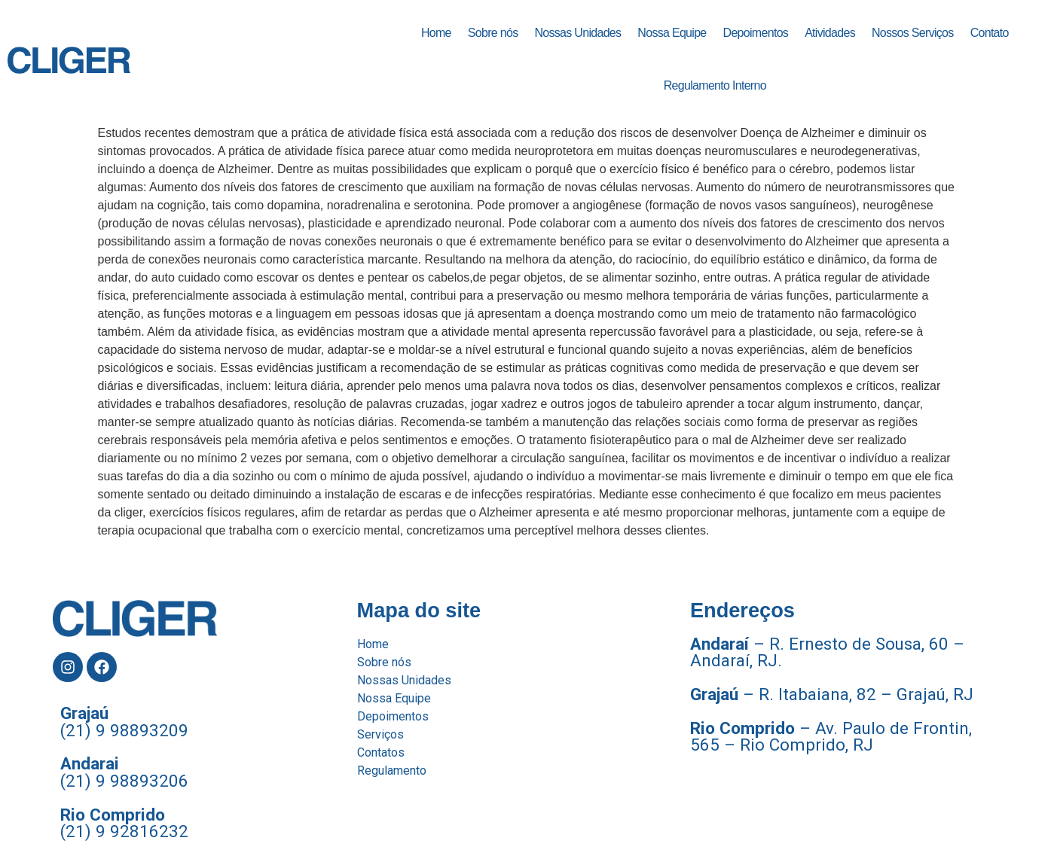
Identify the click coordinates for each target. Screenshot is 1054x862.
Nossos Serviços (913, 32)
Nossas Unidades (577, 32)
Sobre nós (493, 32)
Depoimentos (756, 32)
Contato (989, 32)
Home (436, 32)
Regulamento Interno (715, 85)
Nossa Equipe (671, 32)
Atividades (830, 32)
